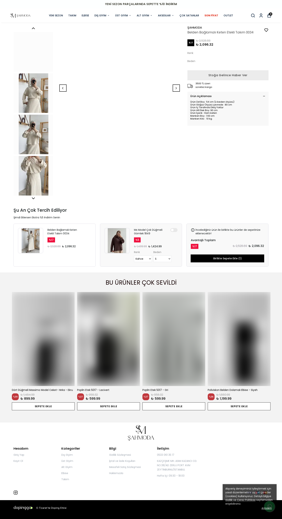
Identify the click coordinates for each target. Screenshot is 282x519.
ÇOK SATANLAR (189, 15)
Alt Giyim (66, 467)
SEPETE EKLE (43, 406)
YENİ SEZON (56, 15)
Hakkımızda (116, 473)
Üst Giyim (67, 461)
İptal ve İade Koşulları (122, 461)
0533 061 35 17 (165, 455)
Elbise (64, 473)
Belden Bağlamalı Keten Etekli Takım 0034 (62, 231)
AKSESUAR (166, 15)
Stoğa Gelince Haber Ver (227, 75)
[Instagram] (15, 492)
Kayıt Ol (18, 461)
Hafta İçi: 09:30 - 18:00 (171, 475)
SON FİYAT (211, 15)
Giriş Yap (18, 455)
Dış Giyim (67, 455)
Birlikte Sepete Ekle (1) (227, 258)
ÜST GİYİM (123, 15)
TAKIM (72, 15)
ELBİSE (85, 15)
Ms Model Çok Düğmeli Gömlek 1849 (148, 231)
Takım (65, 479)
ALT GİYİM (145, 15)
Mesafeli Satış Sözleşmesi (125, 467)
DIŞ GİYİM (102, 15)
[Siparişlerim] (261, 15)
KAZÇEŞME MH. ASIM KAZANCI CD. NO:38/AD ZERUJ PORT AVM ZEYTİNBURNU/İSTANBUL (177, 465)
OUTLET (228, 15)
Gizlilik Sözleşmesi (120, 455)
